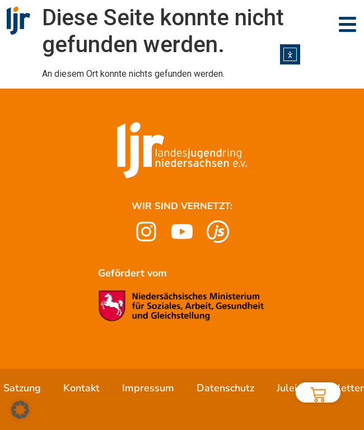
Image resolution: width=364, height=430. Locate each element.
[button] (20, 410)
